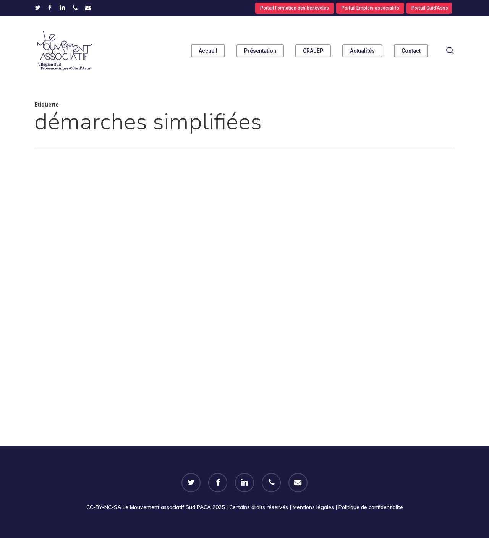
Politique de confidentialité (370, 507)
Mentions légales (313, 507)
